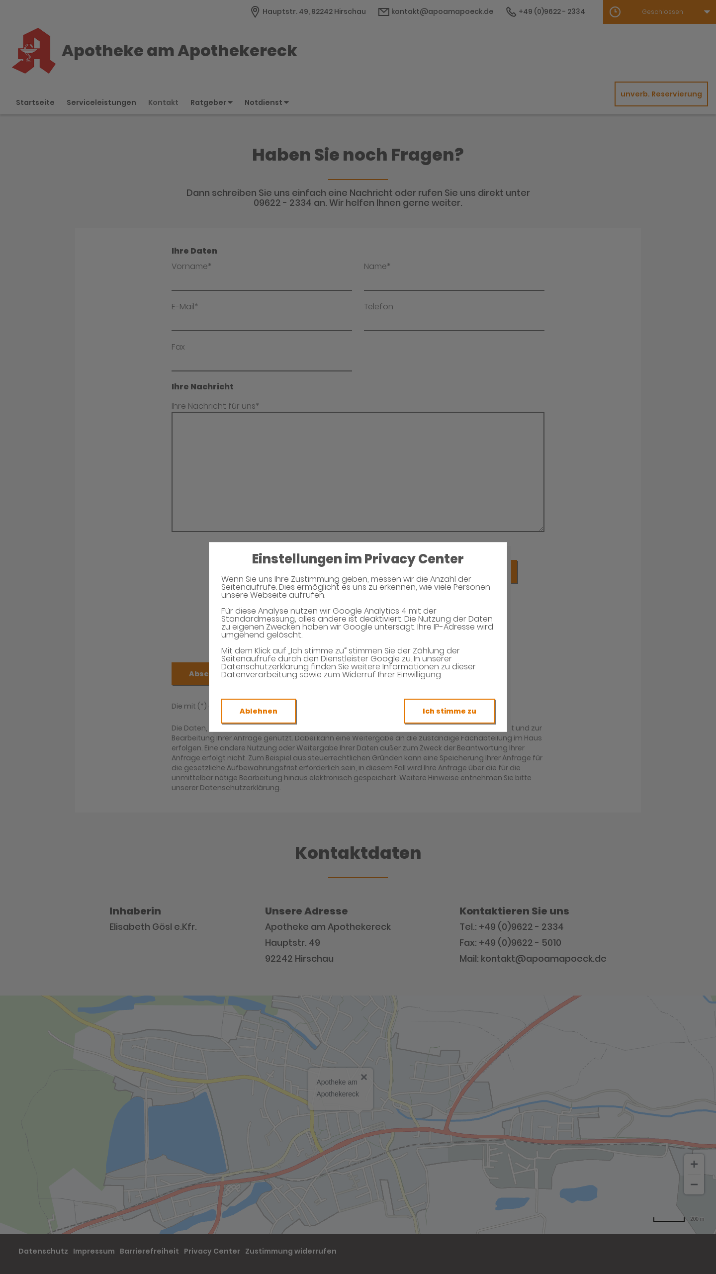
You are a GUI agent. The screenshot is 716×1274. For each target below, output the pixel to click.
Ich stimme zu (449, 711)
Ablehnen (258, 711)
